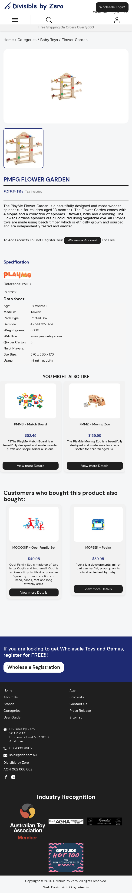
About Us (10, 697)
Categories (11, 710)
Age (72, 690)
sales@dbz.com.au (23, 755)
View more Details (30, 466)
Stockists (76, 697)
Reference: (12, 284)
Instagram (13, 777)
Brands (8, 704)
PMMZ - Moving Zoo (94, 424)
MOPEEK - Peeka (98, 547)
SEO (69, 887)
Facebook (5, 777)
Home (7, 690)
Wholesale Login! (112, 7)
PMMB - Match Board (30, 424)
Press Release (80, 710)
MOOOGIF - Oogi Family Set (34, 547)
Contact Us (78, 704)
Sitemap (75, 717)
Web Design (52, 887)
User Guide (11, 717)
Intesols (83, 887)
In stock (9, 292)
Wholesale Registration (33, 667)
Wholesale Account (82, 240)
